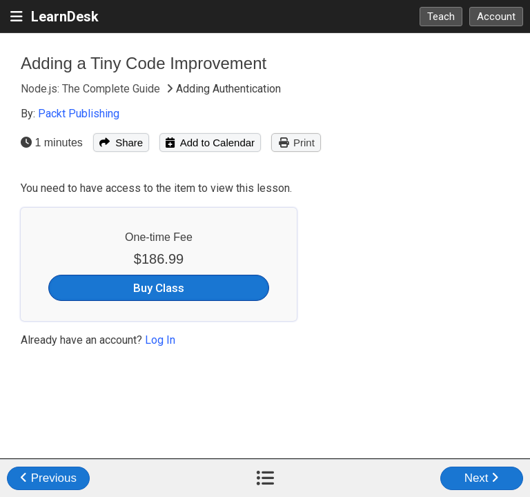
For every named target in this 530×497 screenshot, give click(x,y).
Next (482, 478)
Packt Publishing (78, 113)
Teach (441, 16)
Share (121, 142)
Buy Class (158, 288)
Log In (160, 340)
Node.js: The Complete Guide (92, 88)
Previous (48, 478)
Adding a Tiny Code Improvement (143, 63)
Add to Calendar (210, 142)
